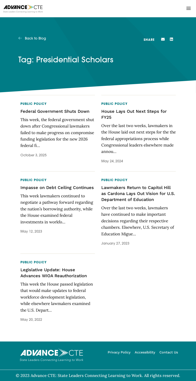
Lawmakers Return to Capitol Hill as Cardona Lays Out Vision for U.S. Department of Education (138, 193)
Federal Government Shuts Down (54, 111)
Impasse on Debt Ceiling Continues (57, 187)
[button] (188, 8)
